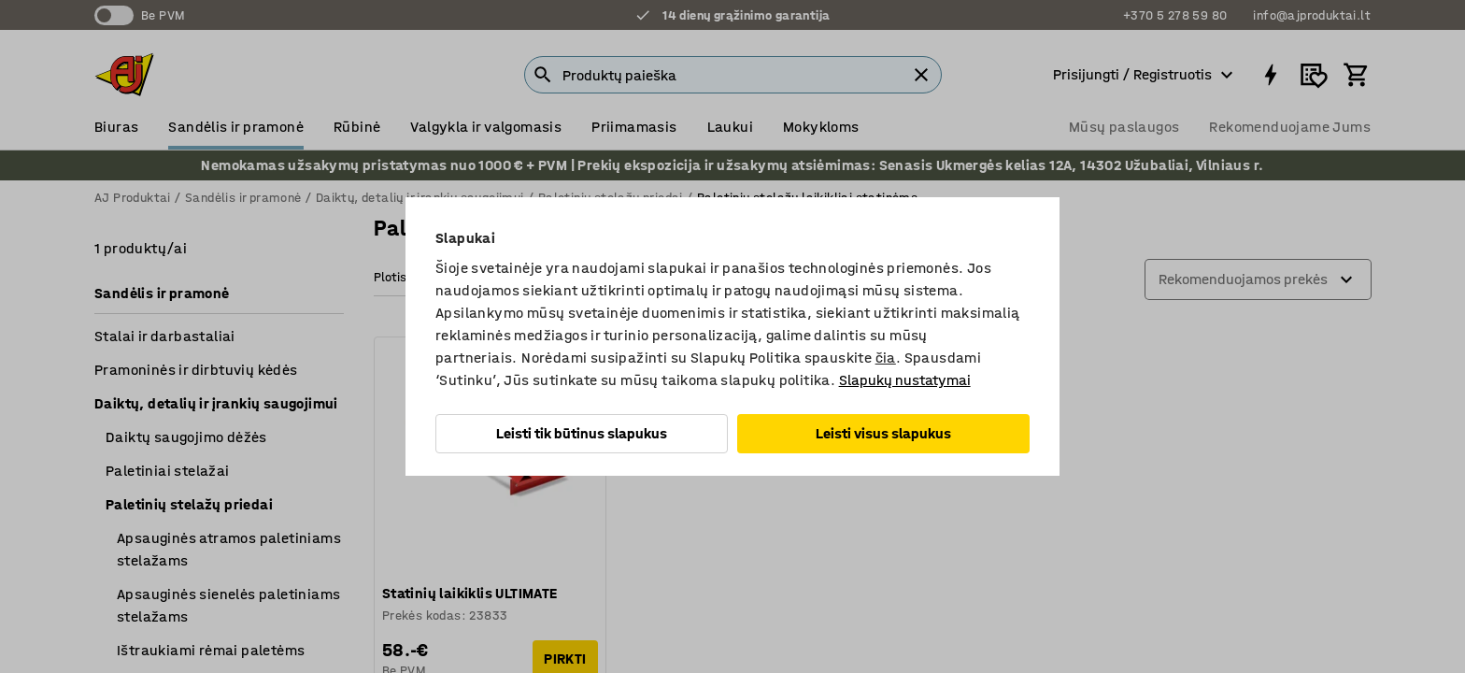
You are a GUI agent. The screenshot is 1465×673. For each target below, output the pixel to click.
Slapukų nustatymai (905, 380)
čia (885, 357)
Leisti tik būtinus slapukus (581, 433)
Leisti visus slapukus (883, 433)
